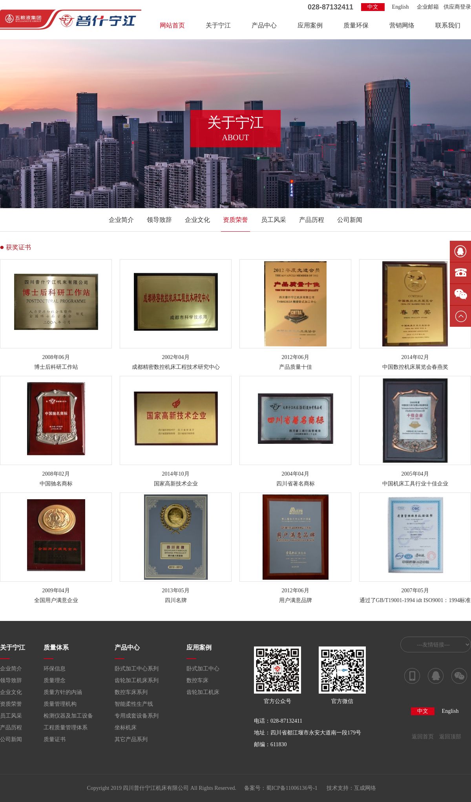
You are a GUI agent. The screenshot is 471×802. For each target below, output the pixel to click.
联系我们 (447, 25)
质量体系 (56, 647)
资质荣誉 (235, 219)
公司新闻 (349, 219)
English (400, 7)
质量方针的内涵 (63, 692)
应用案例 (310, 25)
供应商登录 (457, 7)
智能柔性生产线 (134, 704)
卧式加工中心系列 (137, 669)
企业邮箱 (428, 7)
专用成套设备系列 (137, 716)
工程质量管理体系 (66, 728)
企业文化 (197, 219)
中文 (372, 7)
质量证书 (55, 739)
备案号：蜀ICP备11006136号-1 (281, 788)
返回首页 (423, 737)
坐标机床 (126, 728)
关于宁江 (218, 25)
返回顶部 (450, 737)
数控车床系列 (131, 692)
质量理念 (55, 680)
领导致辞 (159, 219)
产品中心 (264, 25)
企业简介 (121, 219)
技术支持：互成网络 (351, 788)
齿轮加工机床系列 (137, 680)
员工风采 (273, 219)
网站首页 (172, 25)
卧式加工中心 (202, 669)
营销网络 (401, 25)
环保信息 (55, 669)
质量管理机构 (60, 704)
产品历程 (311, 219)
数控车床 (197, 680)
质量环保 (356, 25)
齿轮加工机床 (202, 692)
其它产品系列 (131, 739)
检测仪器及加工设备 (68, 716)
